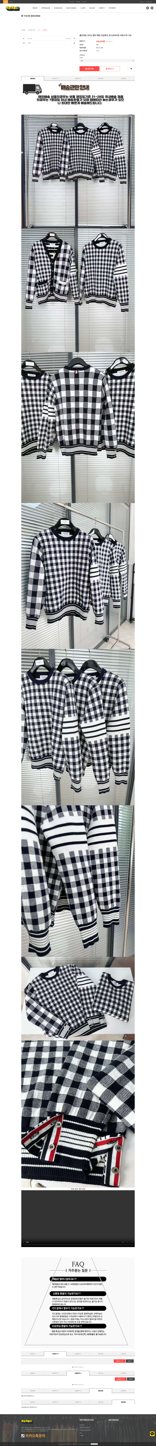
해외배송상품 (45, 8)
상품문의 (78, 78)
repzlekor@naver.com (32, 1431)
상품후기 (102, 8)
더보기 (130, 1361)
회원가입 (149, 1)
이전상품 (26, 38)
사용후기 (55, 78)
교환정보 (123, 78)
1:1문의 (83, 8)
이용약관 (81, 1425)
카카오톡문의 (33, 1436)
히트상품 (72, 1)
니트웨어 (44, 30)
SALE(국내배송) (71, 8)
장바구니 (110, 68)
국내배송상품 (58, 8)
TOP (38, 30)
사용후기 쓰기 (119, 1361)
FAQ (80, 1433)
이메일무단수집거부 (84, 1430)
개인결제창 (112, 8)
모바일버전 (94, 1444)
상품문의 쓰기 (120, 1379)
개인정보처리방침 (84, 1427)
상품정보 (32, 78)
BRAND (35, 8)
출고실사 (92, 8)
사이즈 (81, 58)
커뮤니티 (11, 1)
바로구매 (89, 68)
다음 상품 (70, 38)
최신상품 (84, 1)
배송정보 (100, 78)
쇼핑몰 (5, 1)
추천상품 (78, 1)
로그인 (142, 1)
